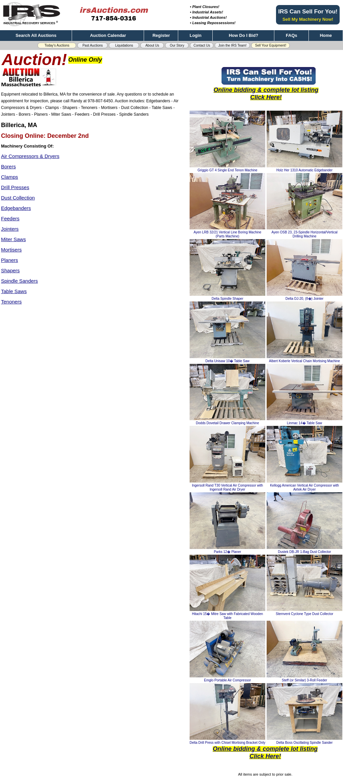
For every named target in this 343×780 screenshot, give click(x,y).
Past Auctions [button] (92, 45)
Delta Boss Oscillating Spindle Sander (304, 742)
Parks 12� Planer (227, 552)
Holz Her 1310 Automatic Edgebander (304, 170)
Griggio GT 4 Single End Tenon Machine (228, 170)
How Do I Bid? (243, 35)
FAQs (291, 35)
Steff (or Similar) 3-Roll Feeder (304, 680)
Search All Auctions (36, 35)
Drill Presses (15, 187)
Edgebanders (16, 208)
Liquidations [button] (124, 45)
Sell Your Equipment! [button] (270, 45)
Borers (8, 166)
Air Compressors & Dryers (30, 156)
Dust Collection (18, 198)
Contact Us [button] (202, 45)
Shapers (10, 270)
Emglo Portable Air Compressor (227, 680)
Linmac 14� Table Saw (304, 423)
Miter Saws (13, 239)
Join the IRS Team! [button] (232, 45)
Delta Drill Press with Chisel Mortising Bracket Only (227, 742)
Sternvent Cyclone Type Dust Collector (304, 614)
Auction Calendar (108, 35)
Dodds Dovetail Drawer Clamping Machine (227, 423)
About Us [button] (152, 45)
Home (326, 35)
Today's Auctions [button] (57, 45)
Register (161, 35)
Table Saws (14, 291)
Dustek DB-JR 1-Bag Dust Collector (304, 552)
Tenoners (11, 301)
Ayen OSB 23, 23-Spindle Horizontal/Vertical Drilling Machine (304, 234)
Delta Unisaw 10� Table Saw (227, 361)
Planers (9, 260)
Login (195, 35)
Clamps (9, 177)
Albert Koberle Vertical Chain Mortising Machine (304, 361)
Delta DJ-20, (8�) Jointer (304, 298)
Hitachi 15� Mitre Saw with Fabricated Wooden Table (227, 616)
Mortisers (11, 250)
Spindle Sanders (19, 281)
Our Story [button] (177, 45)
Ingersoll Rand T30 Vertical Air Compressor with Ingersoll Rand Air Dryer (227, 487)
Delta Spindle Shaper (228, 298)
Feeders (10, 218)
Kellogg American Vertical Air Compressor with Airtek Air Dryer (304, 487)
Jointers (10, 229)
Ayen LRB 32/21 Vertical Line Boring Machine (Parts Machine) (227, 234)
